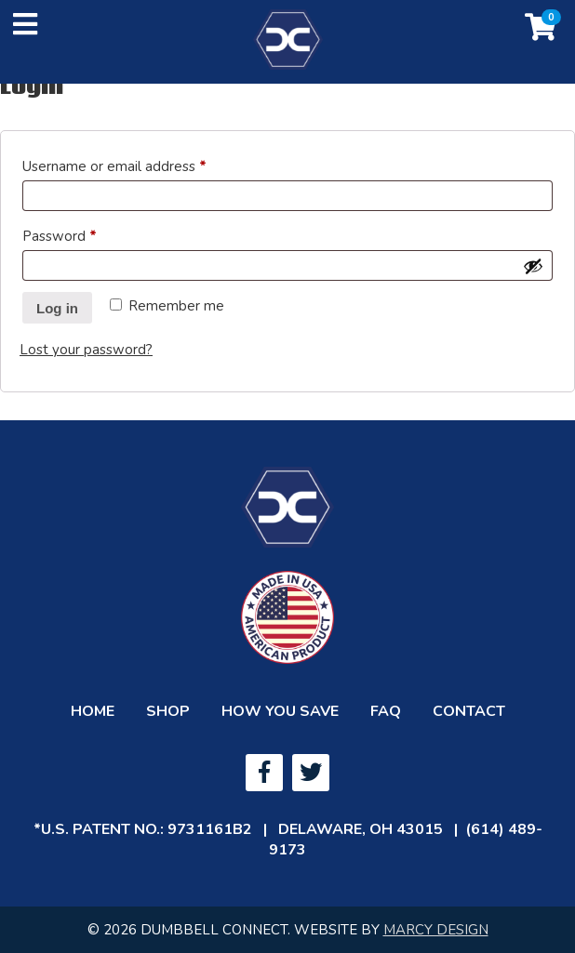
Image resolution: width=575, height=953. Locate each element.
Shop (168, 711)
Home (92, 711)
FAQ (385, 711)
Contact (469, 711)
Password (88, 233)
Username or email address (142, 164)
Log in (57, 308)
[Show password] (533, 266)
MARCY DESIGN (435, 929)
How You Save (280, 711)
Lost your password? (86, 349)
